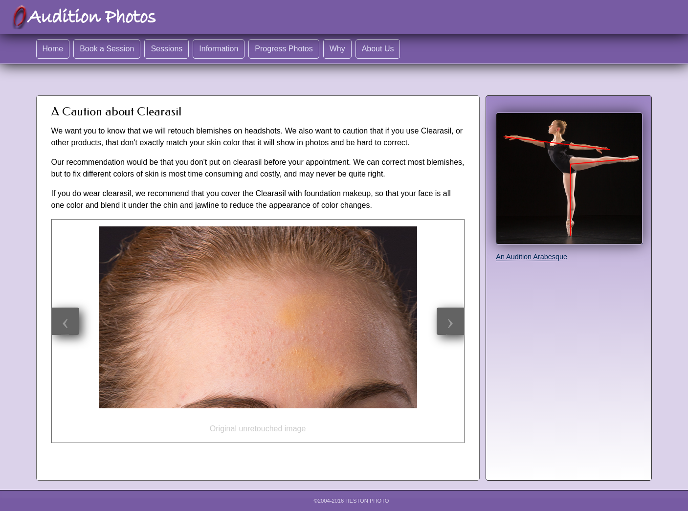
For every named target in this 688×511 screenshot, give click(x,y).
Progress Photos (283, 48)
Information (218, 48)
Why (337, 48)
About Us (378, 48)
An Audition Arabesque (531, 257)
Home (53, 48)
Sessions (166, 48)
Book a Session (107, 48)
